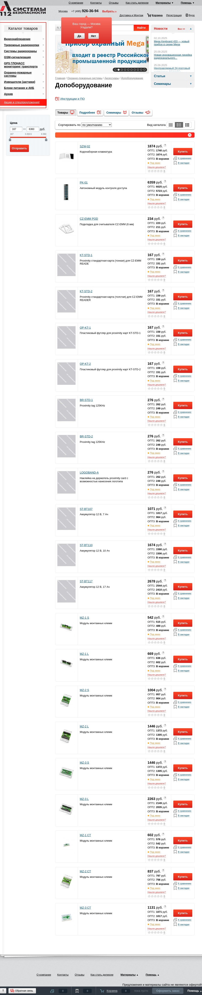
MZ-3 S (84, 762)
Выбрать (108, 12)
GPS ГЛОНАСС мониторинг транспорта (21, 65)
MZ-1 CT (85, 835)
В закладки (183, 163)
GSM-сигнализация (17, 57)
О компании (76, 2)
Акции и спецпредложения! (22, 102)
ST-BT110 (86, 545)
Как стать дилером (137, 2)
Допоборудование (132, 78)
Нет (93, 36)
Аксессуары (111, 78)
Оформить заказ (167, 990)
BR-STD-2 (86, 436)
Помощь (186, 2)
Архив (8, 94)
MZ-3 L (84, 799)
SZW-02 (85, 146)
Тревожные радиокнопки (21, 45)
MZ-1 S (84, 617)
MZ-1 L (84, 653)
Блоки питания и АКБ (19, 88)
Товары (62, 112)
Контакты (96, 2)
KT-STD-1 (86, 255)
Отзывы (114, 2)
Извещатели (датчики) (19, 81)
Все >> (181, 29)
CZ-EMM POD (89, 218)
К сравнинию (184, 158)
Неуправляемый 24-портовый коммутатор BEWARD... (172, 70)
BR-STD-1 (86, 400)
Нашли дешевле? (157, 167)
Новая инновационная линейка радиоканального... (173, 56)
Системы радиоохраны (20, 51)
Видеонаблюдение (17, 39)
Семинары (113, 112)
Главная (60, 78)
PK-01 (84, 182)
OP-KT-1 (85, 327)
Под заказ (155, 163)
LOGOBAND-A (89, 472)
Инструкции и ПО (72, 99)
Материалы (163, 2)
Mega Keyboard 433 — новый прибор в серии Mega (171, 43)
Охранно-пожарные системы (84, 78)
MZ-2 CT (85, 871)
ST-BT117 (86, 581)
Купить (183, 151)
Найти (141, 27)
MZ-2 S (84, 690)
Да (79, 36)
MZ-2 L (84, 726)
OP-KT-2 (85, 363)
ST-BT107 (86, 509)
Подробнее (87, 112)
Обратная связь (24, 990)
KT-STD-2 (86, 291)
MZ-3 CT (85, 907)
